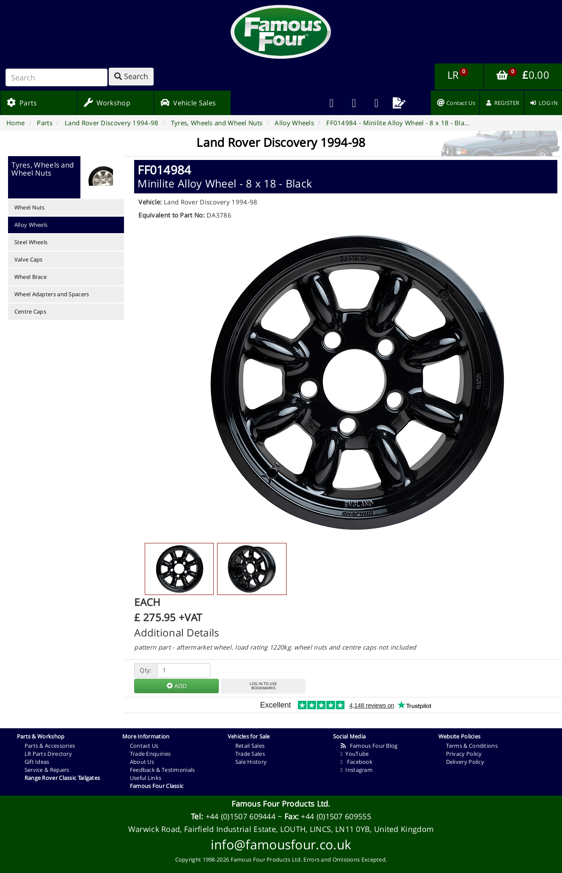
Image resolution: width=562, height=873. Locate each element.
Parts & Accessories (50, 745)
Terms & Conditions (472, 745)
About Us (142, 762)
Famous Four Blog (369, 745)
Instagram (356, 770)
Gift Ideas (37, 762)
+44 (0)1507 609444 (240, 816)
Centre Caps (30, 311)
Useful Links (146, 778)
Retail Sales (250, 745)
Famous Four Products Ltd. (281, 804)
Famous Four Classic (157, 786)
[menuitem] (354, 103)
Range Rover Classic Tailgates (62, 778)
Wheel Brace (30, 277)
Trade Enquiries (150, 753)
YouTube (355, 753)
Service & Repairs (47, 770)
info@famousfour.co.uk (281, 844)
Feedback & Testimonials (162, 770)
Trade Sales (250, 753)
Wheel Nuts (29, 207)
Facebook (356, 762)
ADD (177, 686)
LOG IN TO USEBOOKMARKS (263, 686)
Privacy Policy (464, 753)
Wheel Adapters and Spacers (51, 294)
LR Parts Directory (48, 753)
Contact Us (144, 745)
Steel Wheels (31, 242)
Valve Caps (28, 259)
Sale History (251, 762)
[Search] (56, 77)
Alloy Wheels (31, 225)
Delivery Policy (465, 762)
